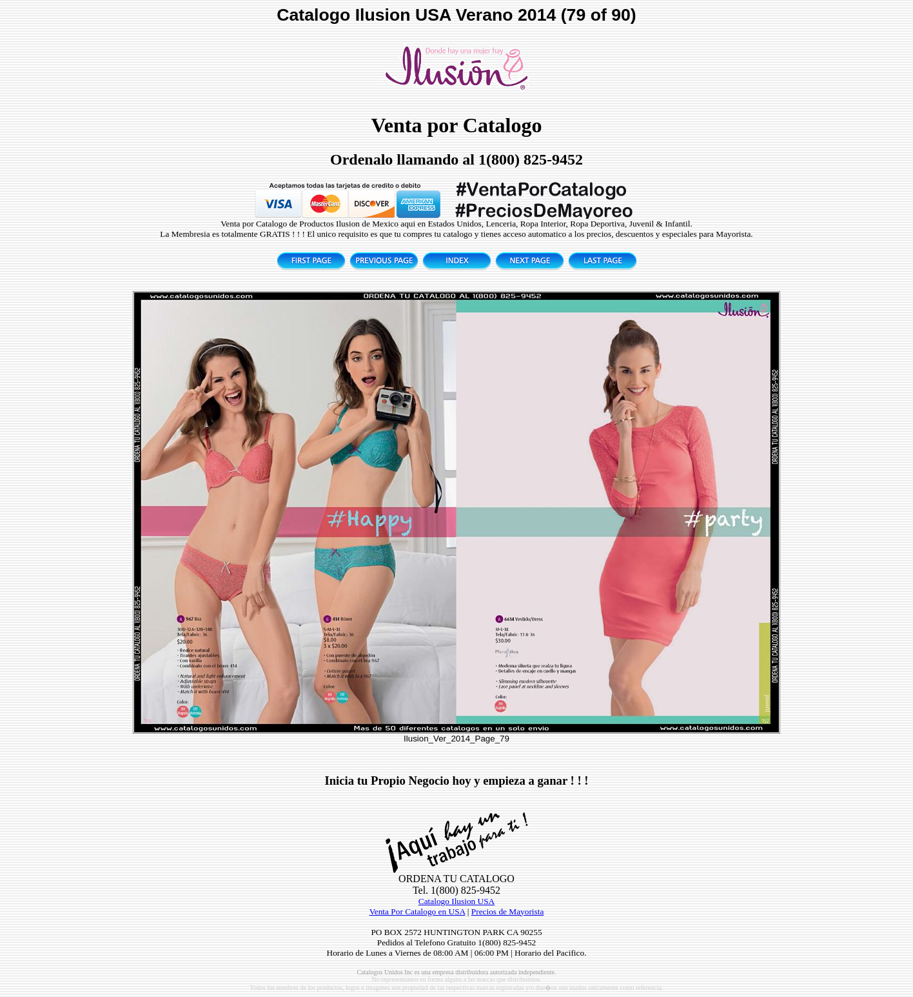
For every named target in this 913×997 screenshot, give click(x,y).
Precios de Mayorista (507, 911)
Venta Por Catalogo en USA (417, 911)
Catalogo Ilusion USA (456, 901)
